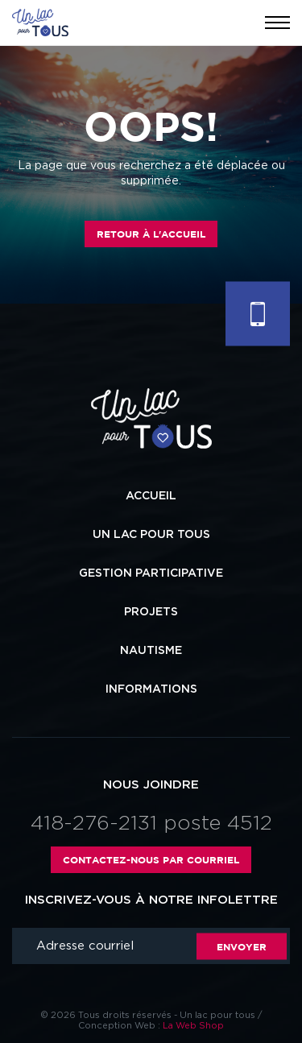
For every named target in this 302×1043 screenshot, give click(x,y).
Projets (151, 612)
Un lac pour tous (151, 534)
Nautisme (151, 650)
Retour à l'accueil (151, 234)
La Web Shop (193, 1025)
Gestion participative (151, 573)
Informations (151, 689)
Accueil (151, 496)
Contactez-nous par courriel (151, 860)
